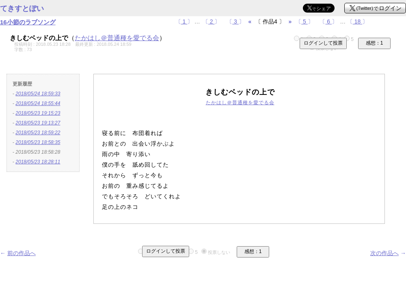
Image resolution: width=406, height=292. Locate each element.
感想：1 (374, 43)
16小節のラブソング (28, 22)
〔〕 (184, 21)
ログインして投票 (323, 43)
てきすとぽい (22, 8)
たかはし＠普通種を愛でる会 (117, 37)
